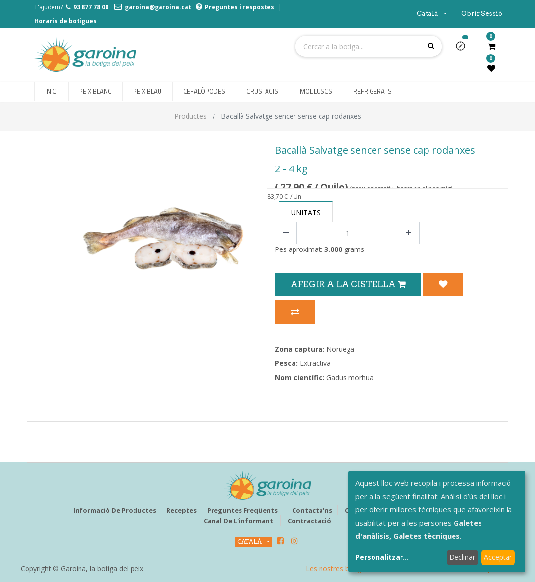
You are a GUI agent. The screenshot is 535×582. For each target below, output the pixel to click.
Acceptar (498, 557)
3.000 (333, 249)
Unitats (306, 212)
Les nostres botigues (339, 568)
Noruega (340, 349)
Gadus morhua (350, 377)
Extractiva (315, 363)
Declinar (462, 557)
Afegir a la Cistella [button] (348, 284)
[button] (464, 49)
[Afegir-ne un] (409, 233)
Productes (190, 116)
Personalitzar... (382, 557)
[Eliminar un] (286, 233)
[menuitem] (51, 92)
